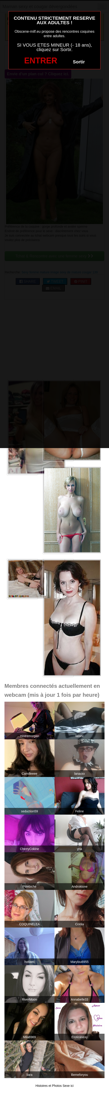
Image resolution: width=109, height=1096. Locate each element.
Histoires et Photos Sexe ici (54, 1085)
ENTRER (40, 60)
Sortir (79, 61)
